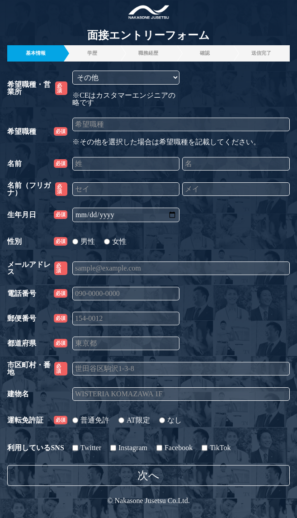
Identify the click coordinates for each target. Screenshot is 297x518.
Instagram (128, 447)
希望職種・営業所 (37, 88)
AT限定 (134, 420)
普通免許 (90, 420)
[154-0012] (125, 318)
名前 (37, 163)
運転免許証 (37, 420)
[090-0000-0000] (125, 293)
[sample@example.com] (181, 268)
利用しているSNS (35, 447)
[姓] (125, 164)
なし (170, 420)
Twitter (86, 447)
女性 (115, 241)
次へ (148, 475)
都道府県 (37, 343)
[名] (235, 164)
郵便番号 (37, 318)
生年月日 (37, 214)
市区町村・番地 (37, 368)
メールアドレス (37, 268)
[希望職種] (181, 124)
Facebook (174, 447)
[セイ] (125, 189)
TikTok (216, 447)
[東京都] (125, 343)
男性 (83, 241)
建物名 (18, 394)
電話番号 (37, 293)
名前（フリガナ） (37, 189)
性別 (37, 241)
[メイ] (235, 189)
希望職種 (37, 131)
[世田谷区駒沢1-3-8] (181, 368)
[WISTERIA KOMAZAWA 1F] (181, 394)
